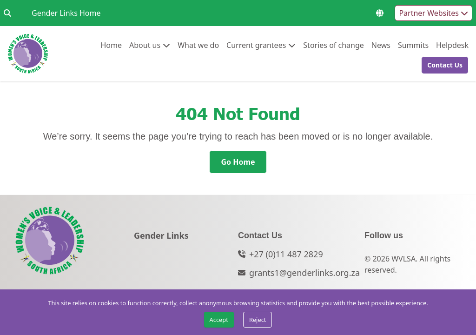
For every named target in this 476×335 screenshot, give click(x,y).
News (380, 45)
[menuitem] (111, 45)
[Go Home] (237, 162)
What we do (198, 45)
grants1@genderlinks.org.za (304, 272)
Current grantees (256, 45)
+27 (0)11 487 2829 (286, 254)
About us (144, 45)
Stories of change (333, 45)
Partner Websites (433, 13)
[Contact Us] (445, 65)
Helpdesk (452, 45)
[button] (442, 65)
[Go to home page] (27, 54)
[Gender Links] (161, 238)
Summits (413, 45)
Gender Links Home (66, 12)
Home (111, 45)
